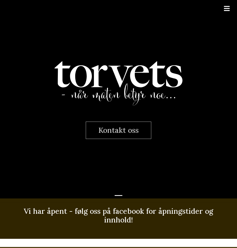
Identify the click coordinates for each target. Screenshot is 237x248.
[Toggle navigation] (227, 8)
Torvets (118, 82)
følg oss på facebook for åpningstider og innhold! (144, 215)
